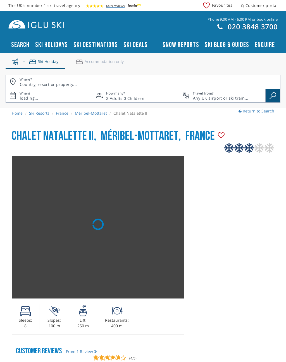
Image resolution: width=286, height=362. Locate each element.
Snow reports (181, 45)
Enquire (265, 45)
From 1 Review (81, 351)
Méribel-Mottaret (91, 113)
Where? (26, 79)
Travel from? (203, 93)
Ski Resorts (39, 113)
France (62, 113)
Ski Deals (135, 45)
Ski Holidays (51, 45)
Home (17, 113)
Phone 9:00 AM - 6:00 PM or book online (243, 19)
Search (20, 45)
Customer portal (259, 5)
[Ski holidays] (35, 63)
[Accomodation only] (100, 63)
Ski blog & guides (227, 45)
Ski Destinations (95, 45)
